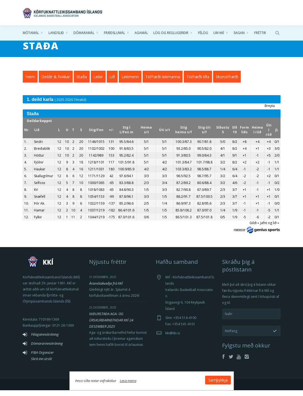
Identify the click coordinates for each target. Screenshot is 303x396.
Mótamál (31, 32)
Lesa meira (128, 380)
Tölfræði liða (197, 82)
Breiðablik (42, 154)
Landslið (56, 32)
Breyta (270, 111)
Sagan (239, 32)
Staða (82, 82)
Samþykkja (218, 380)
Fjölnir (39, 168)
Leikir (98, 82)
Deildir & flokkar (55, 82)
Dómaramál (83, 32)
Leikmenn (130, 82)
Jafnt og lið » (269, 228)
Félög (203, 32)
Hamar (39, 216)
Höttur (39, 161)
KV (36, 195)
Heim (30, 82)
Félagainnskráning (45, 340)
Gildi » (254, 228)
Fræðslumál (114, 32)
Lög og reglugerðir (170, 32)
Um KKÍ (218, 32)
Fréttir (260, 32)
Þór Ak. (39, 209)
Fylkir (38, 222)
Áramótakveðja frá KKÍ (106, 289)
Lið (112, 82)
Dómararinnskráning (47, 349)
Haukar (39, 174)
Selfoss (39, 188)
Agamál (141, 32)
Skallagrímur (43, 181)
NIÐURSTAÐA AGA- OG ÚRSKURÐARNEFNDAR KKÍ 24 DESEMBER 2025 (111, 326)
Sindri (38, 147)
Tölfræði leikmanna (162, 82)
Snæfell (39, 202)
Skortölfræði (227, 82)
